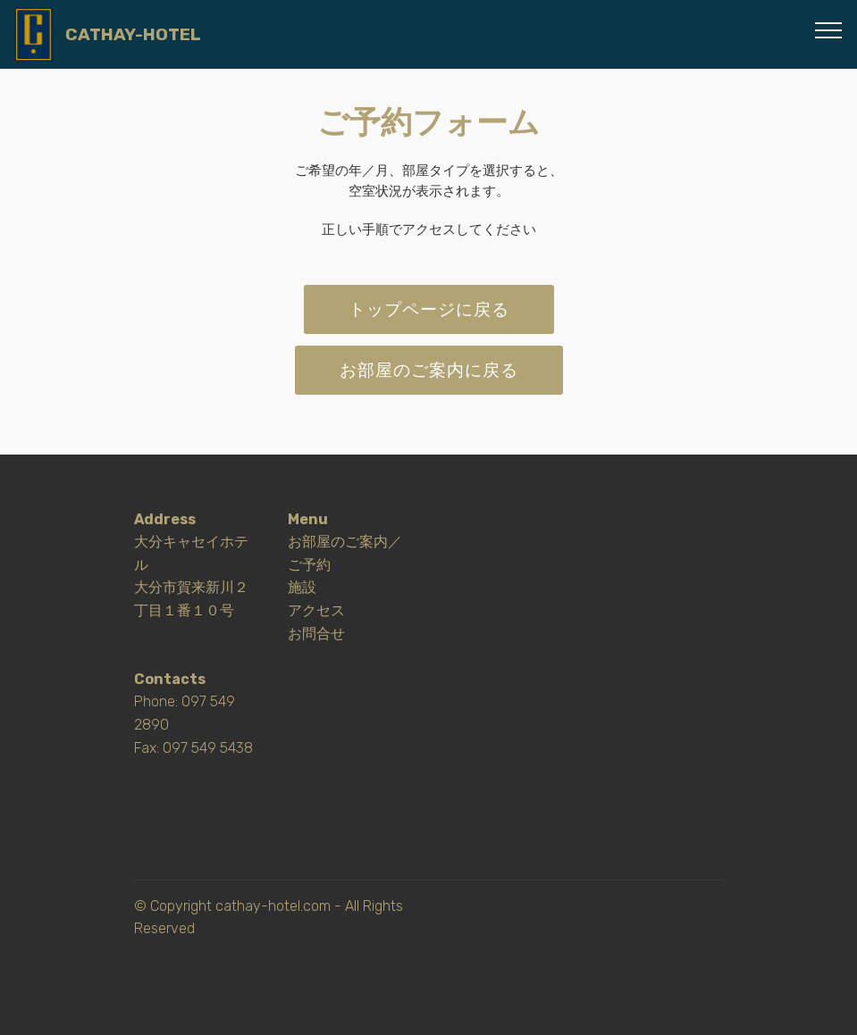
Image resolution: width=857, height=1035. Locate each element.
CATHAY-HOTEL (133, 34)
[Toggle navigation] (829, 29)
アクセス (316, 610)
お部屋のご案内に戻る (429, 370)
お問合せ (316, 633)
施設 (302, 587)
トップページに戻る (429, 309)
